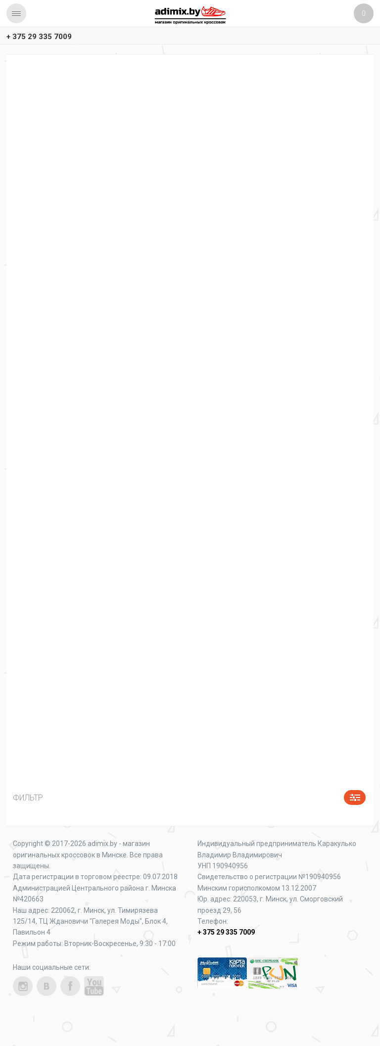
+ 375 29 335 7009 (39, 36)
